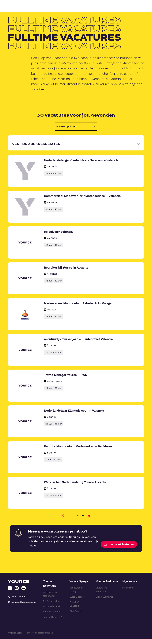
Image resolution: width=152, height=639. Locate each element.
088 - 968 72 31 (18, 596)
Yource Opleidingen (54, 617)
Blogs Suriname (104, 596)
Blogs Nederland (52, 601)
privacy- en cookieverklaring (40, 633)
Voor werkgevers (52, 611)
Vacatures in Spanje (76, 589)
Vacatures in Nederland (50, 594)
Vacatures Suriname (101, 589)
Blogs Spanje (76, 596)
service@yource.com (22, 602)
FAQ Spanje (75, 611)
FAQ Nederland (51, 606)
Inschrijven (128, 587)
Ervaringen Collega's (75, 604)
